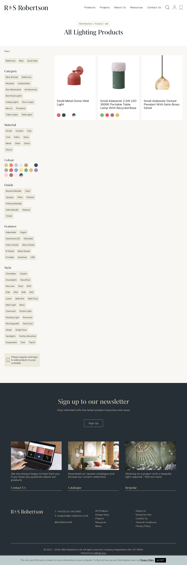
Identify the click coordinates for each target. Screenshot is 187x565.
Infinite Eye (100, 553)
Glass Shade (28, 245)
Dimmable (28, 238)
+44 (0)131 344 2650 (69, 511)
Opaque (10, 197)
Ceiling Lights (12, 102)
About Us (141, 510)
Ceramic (19, 130)
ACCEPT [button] (160, 560)
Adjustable (11, 232)
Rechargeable (12, 323)
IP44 (29, 286)
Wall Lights (27, 114)
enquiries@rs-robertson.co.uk (72, 515)
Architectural (31, 89)
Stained (26, 209)
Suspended (11, 342)
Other (17, 143)
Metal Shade (24, 251)
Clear (27, 191)
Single (9, 329)
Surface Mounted (27, 336)
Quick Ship (32, 60)
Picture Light (25, 311)
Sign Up (93, 423)
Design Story (102, 514)
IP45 (8, 292)
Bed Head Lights (14, 95)
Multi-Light (11, 305)
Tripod (32, 342)
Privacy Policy (143, 526)
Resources (100, 522)
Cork (8, 137)
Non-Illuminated (13, 89)
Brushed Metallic (13, 191)
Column (23, 273)
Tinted (9, 216)
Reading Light (12, 317)
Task (22, 342)
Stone (27, 143)
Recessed (27, 317)
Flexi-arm (10, 286)
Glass (26, 137)
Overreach (11, 311)
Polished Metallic (14, 203)
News (98, 526)
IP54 (16, 292)
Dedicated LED (13, 238)
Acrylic (9, 130)
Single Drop (21, 329)
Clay (29, 130)
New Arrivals (12, 77)
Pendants (20, 108)
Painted (30, 197)
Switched (22, 257)
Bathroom (10, 60)
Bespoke (10, 83)
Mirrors (9, 108)
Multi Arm (19, 298)
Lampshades (24, 83)
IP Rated (10, 251)
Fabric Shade (12, 245)
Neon (22, 305)
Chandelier (11, 273)
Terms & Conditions (146, 522)
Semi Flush (28, 323)
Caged (23, 232)
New (21, 60)
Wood (9, 149)
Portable (10, 257)
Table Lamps (12, 114)
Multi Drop (33, 298)
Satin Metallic (12, 209)
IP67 (32, 292)
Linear (9, 298)
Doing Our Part (143, 514)
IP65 (24, 292)
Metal (8, 143)
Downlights (11, 280)
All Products (101, 510)
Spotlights (10, 336)
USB (33, 257)
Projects (99, 518)
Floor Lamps (28, 102)
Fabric (17, 137)
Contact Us (142, 518)
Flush (20, 286)
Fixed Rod (25, 280)
